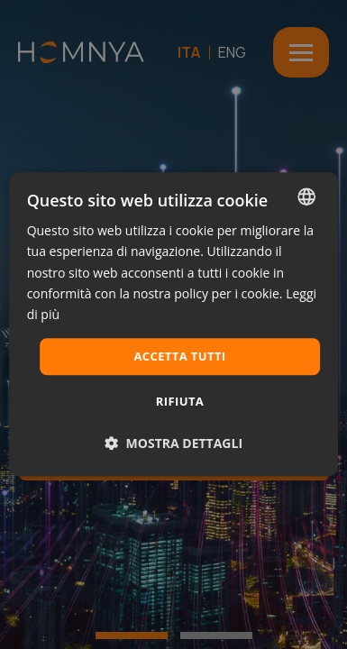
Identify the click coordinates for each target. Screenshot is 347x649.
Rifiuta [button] (180, 402)
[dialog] (174, 324)
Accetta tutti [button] (179, 356)
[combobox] (306, 196)
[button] (173, 444)
